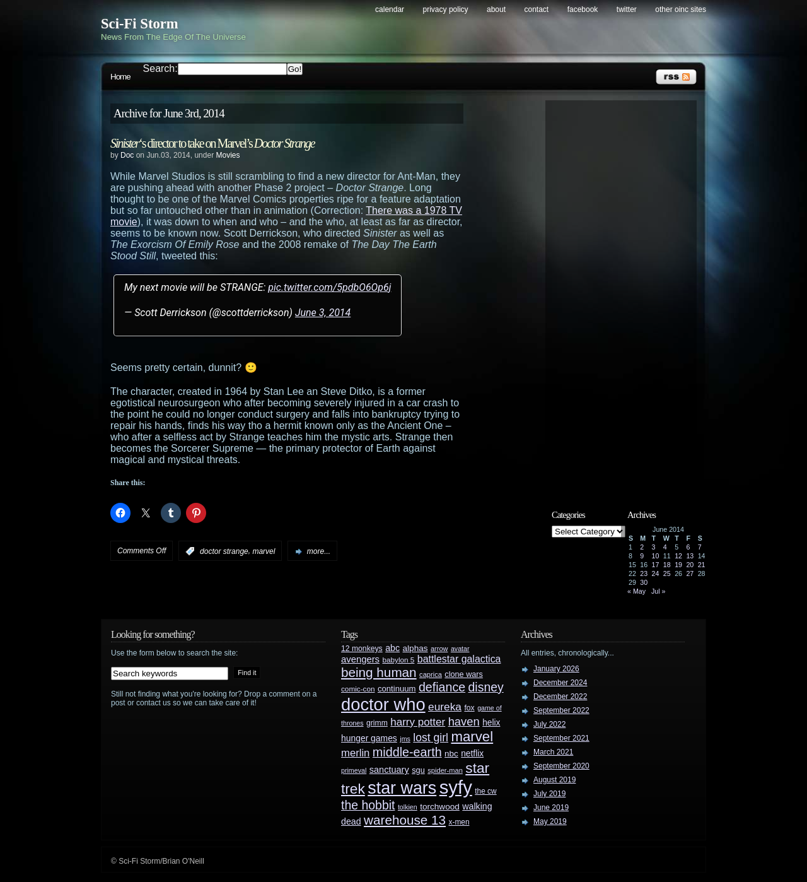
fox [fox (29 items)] (469, 707)
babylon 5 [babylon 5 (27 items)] (398, 660)
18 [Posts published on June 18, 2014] (667, 564)
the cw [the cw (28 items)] (485, 791)
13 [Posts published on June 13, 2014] (690, 556)
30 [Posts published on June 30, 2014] (643, 582)
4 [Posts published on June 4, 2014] (665, 547)
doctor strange (224, 551)
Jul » (658, 591)
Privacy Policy (445, 9)
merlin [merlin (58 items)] (355, 753)
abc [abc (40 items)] (392, 648)
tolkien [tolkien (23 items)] (407, 807)
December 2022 (560, 696)
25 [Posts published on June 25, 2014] (667, 573)
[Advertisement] (627, 294)
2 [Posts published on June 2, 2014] (642, 547)
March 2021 (553, 752)
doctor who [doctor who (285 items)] (383, 704)
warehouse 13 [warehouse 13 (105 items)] (405, 820)
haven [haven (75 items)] (464, 721)
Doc (127, 155)
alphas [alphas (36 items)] (415, 648)
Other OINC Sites (680, 9)
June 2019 (551, 807)
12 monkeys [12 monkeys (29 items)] (362, 648)
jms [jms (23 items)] (405, 739)
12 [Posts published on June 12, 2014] (678, 556)
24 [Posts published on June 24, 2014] (655, 573)
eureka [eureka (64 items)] (445, 706)
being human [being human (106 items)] (379, 672)
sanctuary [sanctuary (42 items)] (389, 770)
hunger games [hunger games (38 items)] (369, 738)
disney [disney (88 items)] (486, 687)
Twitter (627, 9)
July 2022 (549, 724)
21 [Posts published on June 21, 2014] (701, 564)
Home (120, 76)
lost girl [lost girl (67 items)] (430, 737)
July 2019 (549, 793)
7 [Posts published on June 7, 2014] (700, 547)
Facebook (582, 9)
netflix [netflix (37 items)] (472, 753)
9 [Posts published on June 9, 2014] (642, 556)
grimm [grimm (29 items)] (377, 723)
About (496, 9)
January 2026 (556, 668)
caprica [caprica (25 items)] (430, 674)
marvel (263, 551)
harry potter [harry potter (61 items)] (417, 722)
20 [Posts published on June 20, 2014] (690, 564)
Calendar (389, 9)
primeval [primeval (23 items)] (353, 770)
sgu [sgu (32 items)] (418, 770)
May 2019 (550, 821)
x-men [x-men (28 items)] (458, 822)
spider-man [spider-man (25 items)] (445, 770)
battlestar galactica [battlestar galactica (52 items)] (459, 659)
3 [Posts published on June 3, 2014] (654, 547)
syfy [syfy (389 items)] (455, 787)
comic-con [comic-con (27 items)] (357, 689)
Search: (160, 68)
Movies (228, 155)
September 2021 (561, 738)
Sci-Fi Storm (139, 24)
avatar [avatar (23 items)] (460, 648)
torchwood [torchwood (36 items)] (440, 806)
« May (636, 591)
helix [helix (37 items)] (491, 722)
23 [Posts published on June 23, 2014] (643, 573)
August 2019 (554, 779)
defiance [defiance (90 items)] (442, 687)
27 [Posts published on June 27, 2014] (690, 573)
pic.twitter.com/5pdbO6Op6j (329, 287)
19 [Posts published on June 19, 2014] (678, 564)
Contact (537, 9)
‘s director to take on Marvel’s (212, 143)
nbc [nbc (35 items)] (451, 753)
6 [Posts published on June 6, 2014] (688, 547)
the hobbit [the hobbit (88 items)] (368, 805)
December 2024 (560, 682)
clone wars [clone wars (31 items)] (463, 674)
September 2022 (561, 710)
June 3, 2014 (323, 313)
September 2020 (561, 765)
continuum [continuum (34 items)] (397, 688)
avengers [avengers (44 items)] (360, 659)
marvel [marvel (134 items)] (472, 736)
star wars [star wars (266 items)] (402, 788)
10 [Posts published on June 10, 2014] (655, 556)
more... (318, 551)
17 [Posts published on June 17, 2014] (655, 564)
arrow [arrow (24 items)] (439, 648)
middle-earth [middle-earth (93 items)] (407, 752)
